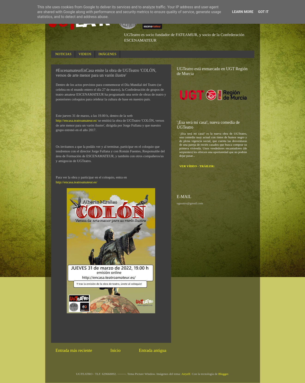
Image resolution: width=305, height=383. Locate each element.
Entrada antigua (152, 350)
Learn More (242, 12)
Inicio (115, 350)
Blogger (223, 374)
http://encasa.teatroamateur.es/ (76, 120)
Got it (263, 12)
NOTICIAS (63, 54)
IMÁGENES (107, 54)
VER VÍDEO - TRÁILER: (197, 166)
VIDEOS (85, 54)
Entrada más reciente (74, 350)
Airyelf (185, 374)
